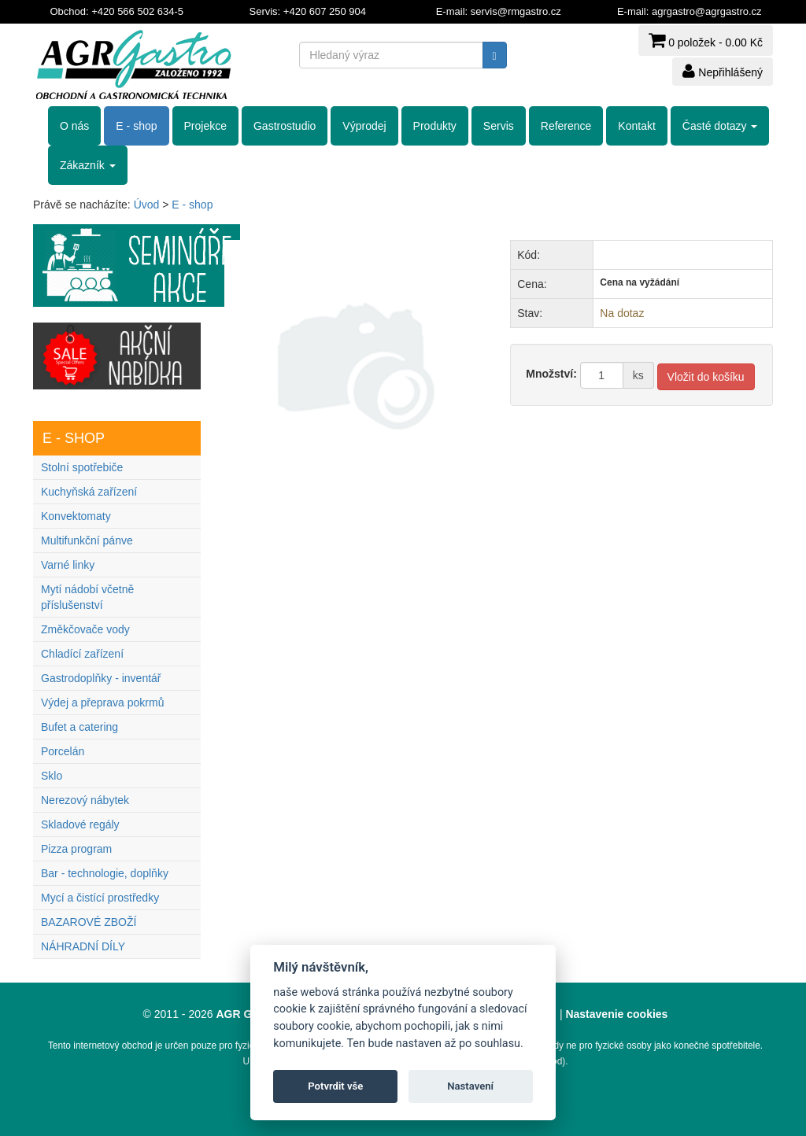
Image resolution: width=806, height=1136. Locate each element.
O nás (74, 126)
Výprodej (364, 126)
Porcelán (62, 751)
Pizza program (76, 849)
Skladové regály (80, 824)
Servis (498, 126)
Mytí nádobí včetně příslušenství (87, 597)
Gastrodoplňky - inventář (101, 678)
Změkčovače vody (85, 629)
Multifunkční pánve (87, 540)
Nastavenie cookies (616, 1014)
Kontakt (636, 126)
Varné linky (67, 565)
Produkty (435, 126)
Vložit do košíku (706, 377)
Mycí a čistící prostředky (100, 897)
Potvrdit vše (335, 1086)
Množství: (551, 373)
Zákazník (88, 165)
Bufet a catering (79, 727)
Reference (566, 126)
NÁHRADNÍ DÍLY (83, 946)
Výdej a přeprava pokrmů (102, 702)
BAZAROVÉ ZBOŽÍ (88, 922)
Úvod (147, 204)
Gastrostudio (284, 126)
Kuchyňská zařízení (89, 491)
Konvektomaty (76, 516)
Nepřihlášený (722, 71)
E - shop (136, 126)
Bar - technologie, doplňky (104, 873)
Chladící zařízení (82, 653)
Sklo (51, 775)
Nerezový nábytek (85, 800)
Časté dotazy (720, 126)
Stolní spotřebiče (82, 467)
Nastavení (470, 1086)
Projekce (205, 126)
